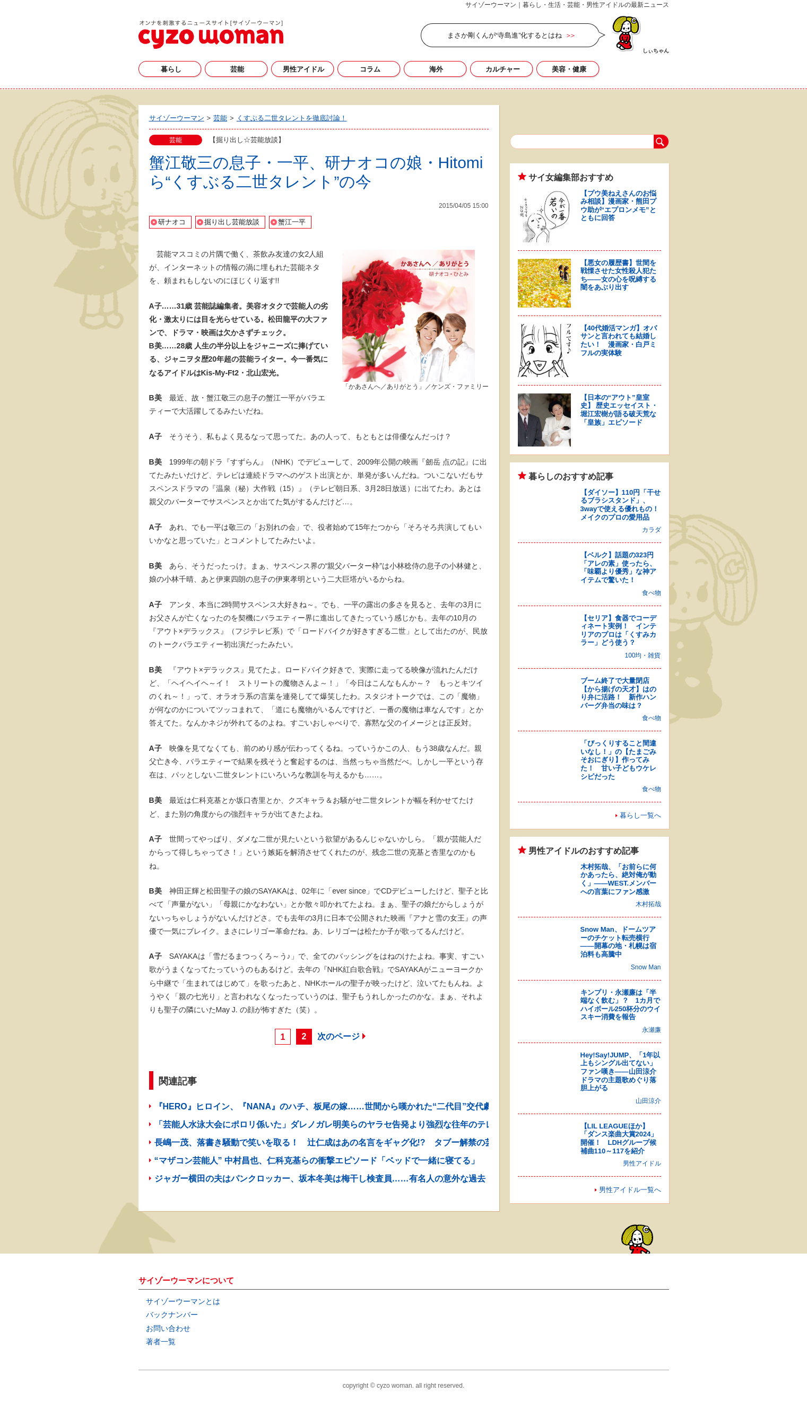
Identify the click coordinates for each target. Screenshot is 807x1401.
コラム (370, 69)
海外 (436, 69)
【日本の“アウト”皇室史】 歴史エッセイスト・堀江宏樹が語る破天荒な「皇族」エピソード (619, 409)
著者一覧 (161, 1341)
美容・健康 (569, 69)
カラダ (651, 529)
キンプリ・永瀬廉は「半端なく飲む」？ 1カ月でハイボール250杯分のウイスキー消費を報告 (620, 1004)
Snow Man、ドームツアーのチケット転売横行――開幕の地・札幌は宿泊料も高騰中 (618, 941)
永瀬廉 (651, 1030)
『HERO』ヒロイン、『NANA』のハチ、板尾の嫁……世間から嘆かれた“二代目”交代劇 (323, 1106)
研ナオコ (172, 222)
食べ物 (651, 593)
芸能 (237, 69)
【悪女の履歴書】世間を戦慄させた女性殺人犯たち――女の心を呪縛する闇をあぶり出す (618, 275)
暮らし (171, 69)
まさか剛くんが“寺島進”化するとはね (504, 35)
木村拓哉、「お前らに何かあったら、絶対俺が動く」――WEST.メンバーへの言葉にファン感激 (618, 879)
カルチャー (502, 69)
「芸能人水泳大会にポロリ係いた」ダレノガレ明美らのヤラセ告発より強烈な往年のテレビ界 (332, 1124)
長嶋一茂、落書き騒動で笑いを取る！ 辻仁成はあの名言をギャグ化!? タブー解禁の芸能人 (332, 1142)
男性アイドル (303, 69)
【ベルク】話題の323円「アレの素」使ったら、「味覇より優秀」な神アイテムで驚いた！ (618, 567)
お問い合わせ (168, 1328)
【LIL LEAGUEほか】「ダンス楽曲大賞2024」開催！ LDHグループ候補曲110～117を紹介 (619, 1138)
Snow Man (646, 967)
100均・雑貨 (642, 655)
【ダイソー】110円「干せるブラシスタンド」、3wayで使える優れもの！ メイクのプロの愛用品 (623, 504)
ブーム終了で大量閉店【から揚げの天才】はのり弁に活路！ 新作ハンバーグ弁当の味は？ (618, 693)
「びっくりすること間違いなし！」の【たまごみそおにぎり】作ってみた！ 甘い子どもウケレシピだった (618, 759)
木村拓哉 (648, 904)
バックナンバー (172, 1314)
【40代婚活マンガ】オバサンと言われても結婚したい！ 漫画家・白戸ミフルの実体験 (618, 340)
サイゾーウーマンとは (183, 1301)
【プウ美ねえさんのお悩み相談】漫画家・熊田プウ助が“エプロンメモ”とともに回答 (618, 205)
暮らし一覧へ (640, 815)
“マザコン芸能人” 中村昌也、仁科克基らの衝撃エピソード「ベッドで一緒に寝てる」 (316, 1160)
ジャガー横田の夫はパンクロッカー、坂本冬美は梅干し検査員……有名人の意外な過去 (319, 1178)
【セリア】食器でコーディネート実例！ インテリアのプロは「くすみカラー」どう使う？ (618, 630)
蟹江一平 (292, 222)
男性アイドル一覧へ (630, 1190)
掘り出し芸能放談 (231, 222)
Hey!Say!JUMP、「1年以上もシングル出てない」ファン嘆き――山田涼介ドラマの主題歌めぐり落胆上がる (620, 1071)
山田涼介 (648, 1101)
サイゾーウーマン (210, 34)
